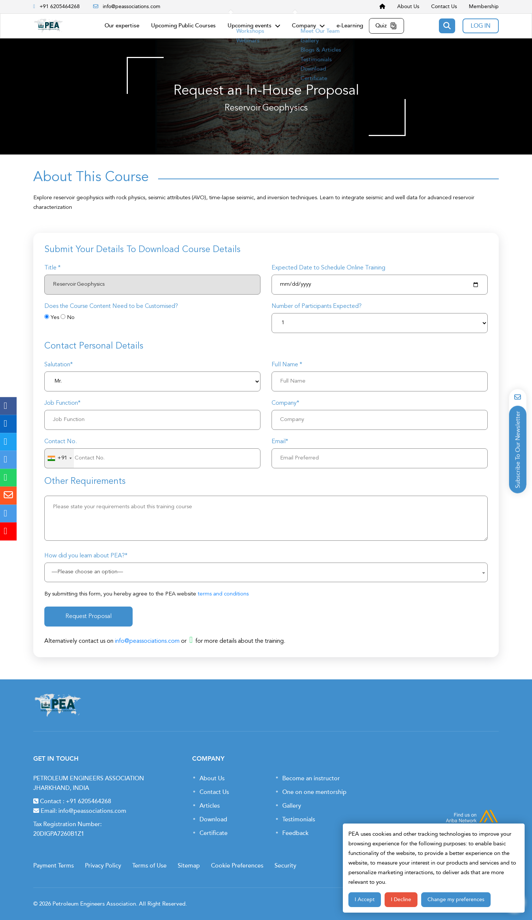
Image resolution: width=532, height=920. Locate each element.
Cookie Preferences (237, 865)
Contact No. (60, 442)
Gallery (291, 805)
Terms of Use (149, 865)
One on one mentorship (314, 792)
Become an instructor (311, 778)
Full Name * (287, 365)
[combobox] (59, 458)
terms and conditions (223, 594)
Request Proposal (88, 616)
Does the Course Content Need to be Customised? (111, 306)
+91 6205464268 (88, 801)
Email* (280, 442)
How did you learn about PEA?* (85, 556)
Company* (285, 403)
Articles (210, 805)
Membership (484, 6)
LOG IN (481, 26)
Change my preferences (455, 899)
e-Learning (350, 25)
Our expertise (122, 25)
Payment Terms (53, 865)
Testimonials (298, 819)
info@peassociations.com (126, 6)
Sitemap (189, 865)
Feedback (295, 833)
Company (308, 25)
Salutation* (58, 365)
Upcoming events (254, 25)
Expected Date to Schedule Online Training (328, 268)
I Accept (365, 899)
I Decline (401, 899)
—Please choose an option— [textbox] (87, 572)
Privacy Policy (103, 865)
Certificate (214, 833)
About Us (408, 6)
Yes (55, 317)
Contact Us (444, 6)
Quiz (386, 25)
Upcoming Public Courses (183, 25)
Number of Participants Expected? (317, 306)
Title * (52, 268)
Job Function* (62, 403)
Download (213, 819)
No (71, 317)
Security (285, 865)
